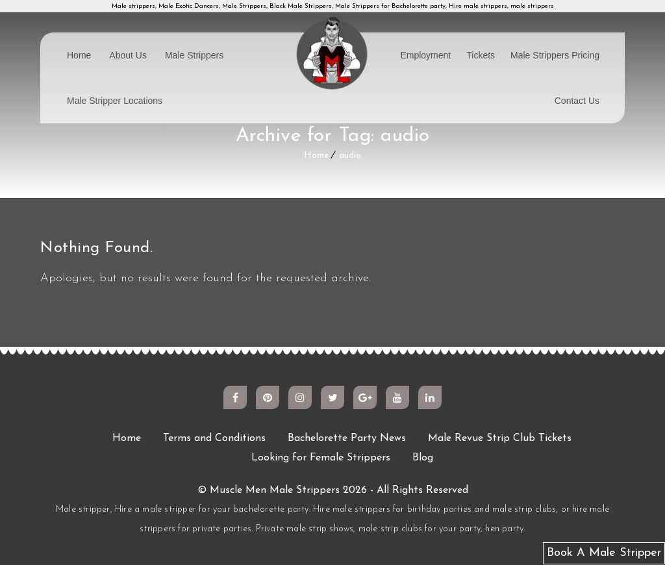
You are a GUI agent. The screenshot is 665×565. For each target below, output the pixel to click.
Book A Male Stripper (604, 553)
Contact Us (577, 100)
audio (350, 155)
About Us (128, 55)
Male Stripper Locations (114, 100)
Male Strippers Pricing (554, 55)
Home (79, 55)
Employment (425, 55)
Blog (422, 458)
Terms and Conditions (214, 438)
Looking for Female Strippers (320, 458)
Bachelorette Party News (347, 438)
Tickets (480, 55)
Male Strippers (194, 55)
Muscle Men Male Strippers (275, 490)
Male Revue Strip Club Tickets (499, 438)
